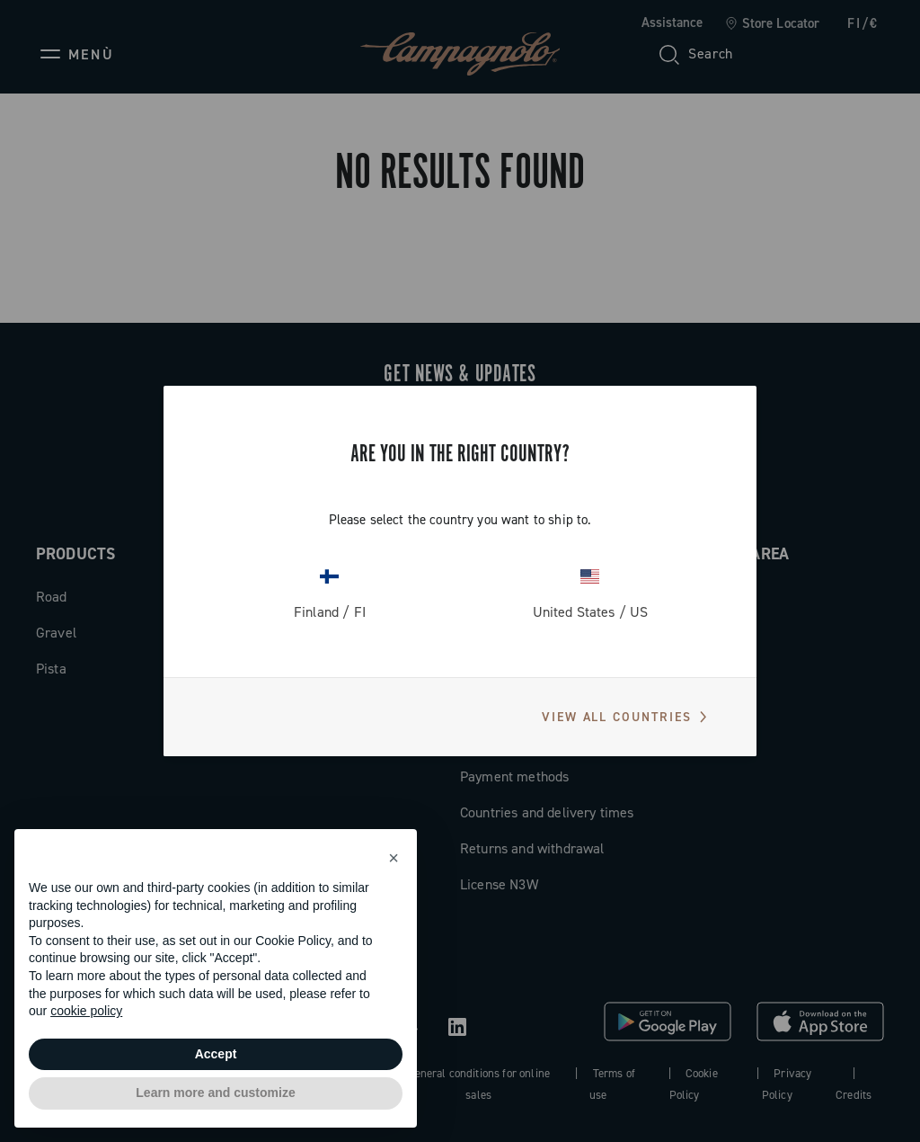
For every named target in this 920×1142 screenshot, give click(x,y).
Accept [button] (216, 1054)
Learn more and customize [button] (215, 1092)
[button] (393, 857)
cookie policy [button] (86, 1011)
